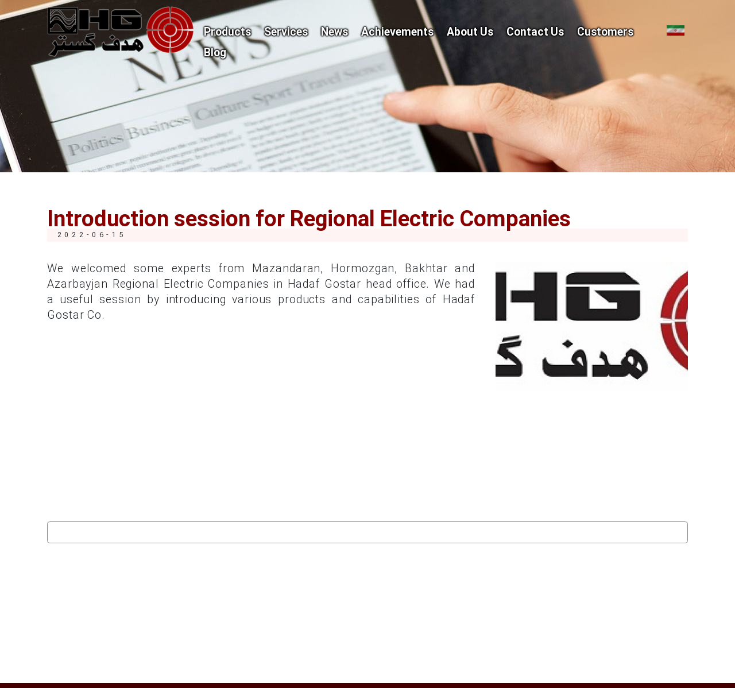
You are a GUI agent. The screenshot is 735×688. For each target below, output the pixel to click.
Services (286, 32)
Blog (215, 53)
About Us (470, 32)
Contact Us (535, 32)
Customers (605, 32)
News (334, 32)
